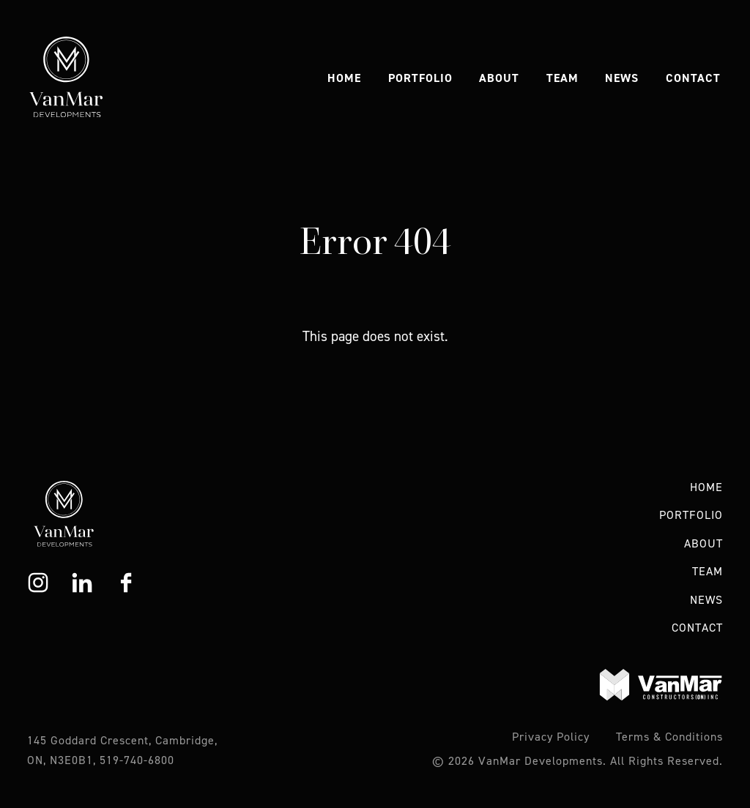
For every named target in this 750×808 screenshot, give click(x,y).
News (622, 78)
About (499, 78)
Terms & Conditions (669, 736)
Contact (693, 78)
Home (344, 78)
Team (562, 78)
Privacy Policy (551, 736)
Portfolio (420, 78)
